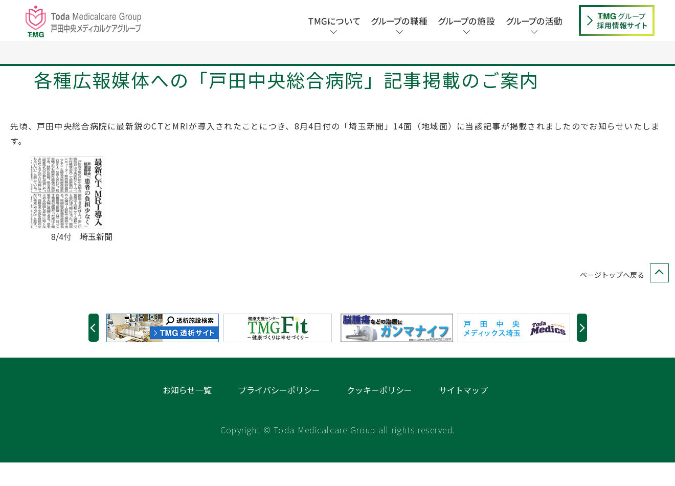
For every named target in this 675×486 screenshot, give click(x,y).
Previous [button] (93, 351)
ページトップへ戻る (622, 298)
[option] (164, 351)
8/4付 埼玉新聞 (81, 260)
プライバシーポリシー (279, 413)
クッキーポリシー (379, 413)
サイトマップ (463, 413)
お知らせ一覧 (187, 413)
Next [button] (582, 351)
